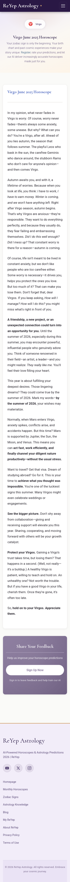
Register (25, 52)
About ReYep (10, 827)
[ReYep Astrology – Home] (22, 5)
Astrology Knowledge (15, 804)
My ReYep (9, 819)
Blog (5, 812)
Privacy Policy (11, 835)
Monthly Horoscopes (15, 789)
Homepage (9, 782)
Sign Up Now (35, 670)
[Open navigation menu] (63, 6)
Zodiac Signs (10, 797)
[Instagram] (29, 768)
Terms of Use (11, 842)
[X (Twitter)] (18, 768)
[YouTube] (7, 768)
